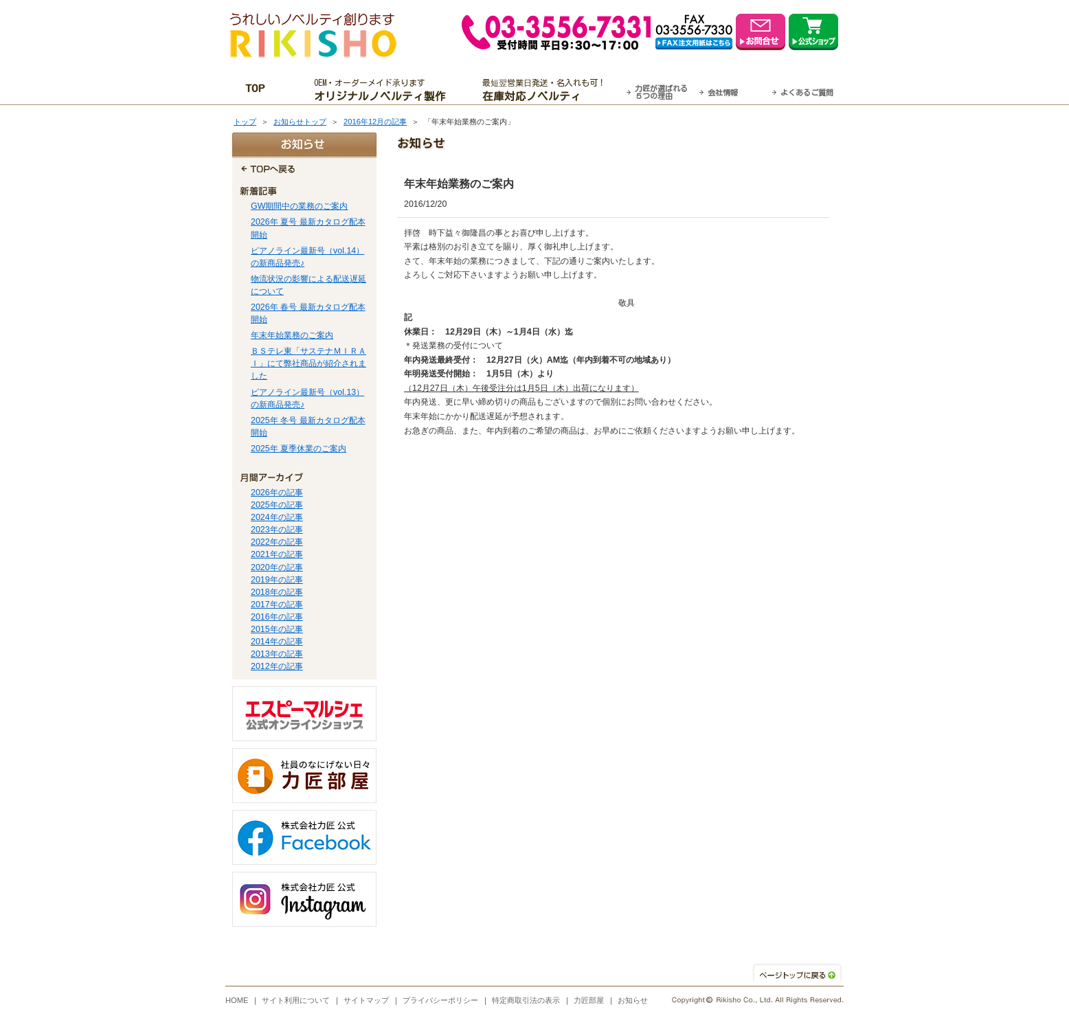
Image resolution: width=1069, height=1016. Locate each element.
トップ (245, 121)
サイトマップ (366, 1000)
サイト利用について (296, 1000)
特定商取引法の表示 (526, 1000)
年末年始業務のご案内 (292, 335)
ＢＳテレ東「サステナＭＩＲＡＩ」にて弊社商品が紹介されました (308, 363)
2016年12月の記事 (375, 121)
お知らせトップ (299, 121)
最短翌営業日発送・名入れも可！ (552, 90)
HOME (237, 1000)
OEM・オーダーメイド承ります (383, 90)
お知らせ (633, 1000)
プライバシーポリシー (440, 1000)
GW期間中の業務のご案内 (299, 206)
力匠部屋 (589, 1000)
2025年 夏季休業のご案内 (298, 448)
